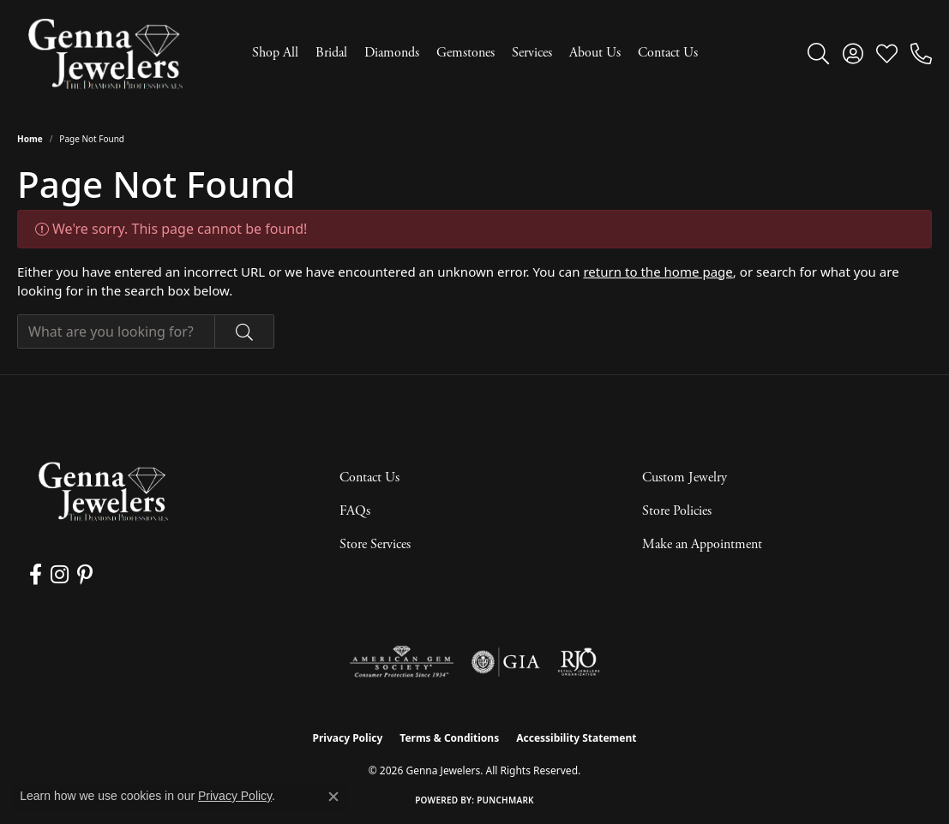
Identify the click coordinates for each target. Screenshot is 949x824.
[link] (921, 53)
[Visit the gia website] (505, 662)
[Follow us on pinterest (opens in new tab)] (85, 574)
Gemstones (465, 53)
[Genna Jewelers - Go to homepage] (103, 491)
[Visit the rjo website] (578, 662)
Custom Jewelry (684, 478)
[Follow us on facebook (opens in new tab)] (35, 574)
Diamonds (391, 53)
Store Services (375, 544)
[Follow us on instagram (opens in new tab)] (60, 574)
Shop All (275, 53)
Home (30, 139)
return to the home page (657, 271)
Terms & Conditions (449, 738)
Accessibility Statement (576, 738)
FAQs (354, 511)
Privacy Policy (348, 738)
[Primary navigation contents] (474, 53)
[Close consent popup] (333, 796)
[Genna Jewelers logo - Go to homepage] (105, 53)
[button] (818, 53)
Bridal (331, 53)
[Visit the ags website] (401, 662)
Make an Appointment (702, 544)
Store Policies (677, 511)
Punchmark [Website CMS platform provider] (505, 800)
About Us (595, 53)
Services (532, 53)
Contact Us (668, 53)
